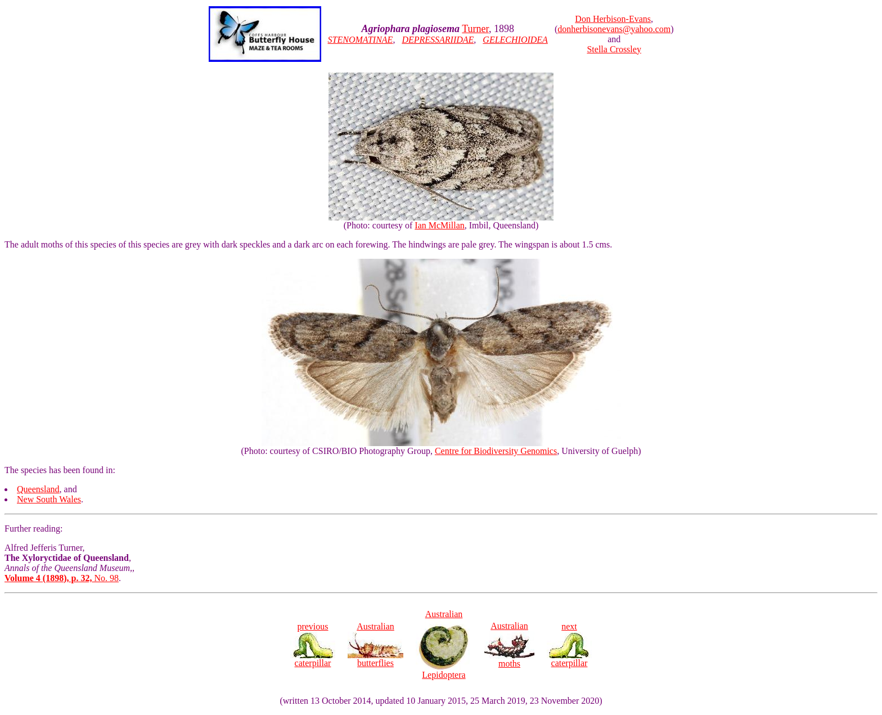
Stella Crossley (614, 49)
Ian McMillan (439, 225)
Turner (475, 28)
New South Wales (49, 499)
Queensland (38, 489)
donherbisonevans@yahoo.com (613, 29)
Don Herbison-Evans (613, 19)
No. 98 (61, 578)
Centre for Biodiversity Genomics (496, 451)
